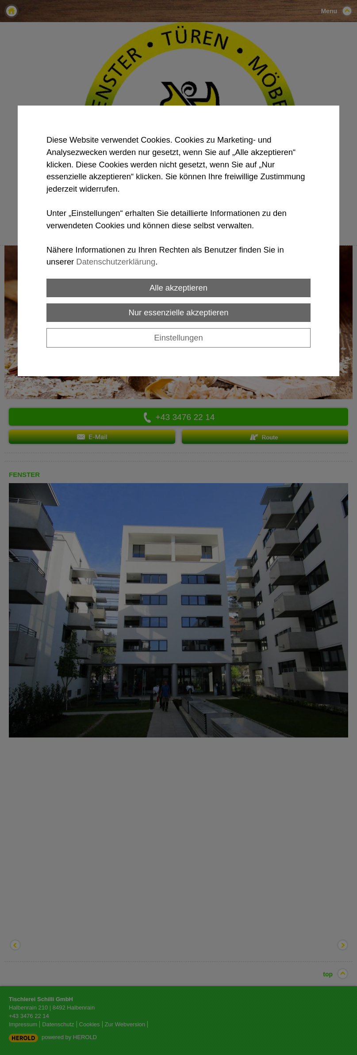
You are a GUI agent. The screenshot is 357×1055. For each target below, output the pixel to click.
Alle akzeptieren (178, 287)
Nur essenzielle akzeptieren (179, 312)
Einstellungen (178, 337)
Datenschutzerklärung (115, 261)
